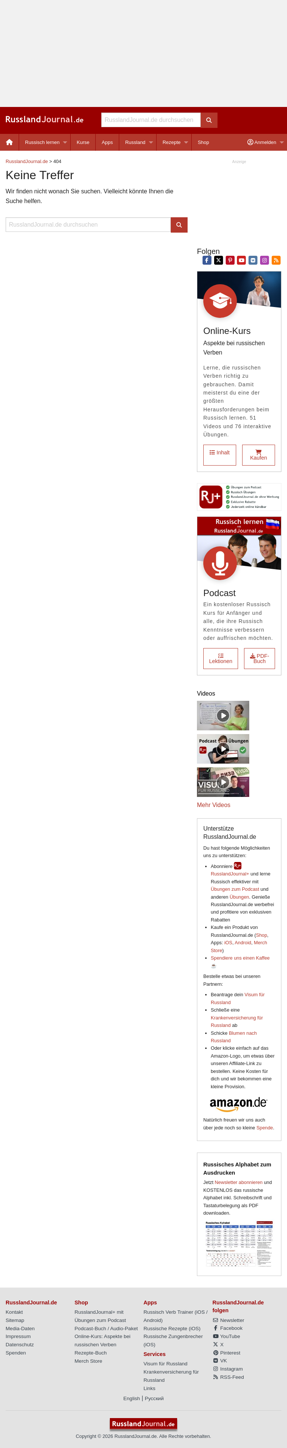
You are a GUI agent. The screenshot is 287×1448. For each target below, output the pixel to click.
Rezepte (171, 142)
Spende (264, 1128)
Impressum (18, 1336)
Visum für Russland (166, 1363)
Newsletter (228, 1320)
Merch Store (88, 1361)
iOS (228, 942)
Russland (135, 142)
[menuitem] (9, 142)
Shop (203, 142)
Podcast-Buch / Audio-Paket (106, 1328)
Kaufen (258, 455)
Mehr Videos (214, 805)
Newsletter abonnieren (239, 1182)
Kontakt (14, 1312)
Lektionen (220, 658)
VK (220, 1360)
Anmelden (261, 142)
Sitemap (15, 1320)
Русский (154, 1398)
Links (149, 1388)
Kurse (83, 142)
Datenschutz (20, 1344)
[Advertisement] (143, 53)
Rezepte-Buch (91, 1353)
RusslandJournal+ (230, 874)
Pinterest (226, 1353)
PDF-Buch (259, 658)
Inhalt (219, 452)
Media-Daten (20, 1328)
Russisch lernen (42, 142)
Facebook (228, 1328)
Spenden (16, 1353)
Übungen (239, 897)
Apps (107, 142)
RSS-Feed (228, 1377)
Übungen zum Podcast (235, 889)
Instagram (228, 1369)
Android (243, 942)
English (131, 1398)
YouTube (226, 1336)
